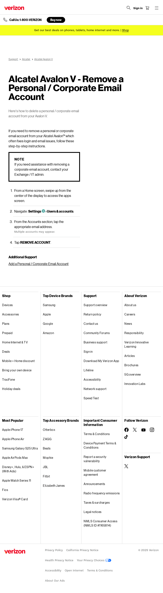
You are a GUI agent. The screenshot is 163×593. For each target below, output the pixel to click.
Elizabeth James (54, 485)
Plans (6, 323)
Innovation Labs (135, 384)
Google (48, 323)
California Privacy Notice (82, 550)
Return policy (92, 314)
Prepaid (7, 333)
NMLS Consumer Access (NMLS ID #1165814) (100, 523)
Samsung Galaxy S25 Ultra (20, 448)
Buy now (56, 20)
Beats (47, 448)
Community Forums (97, 333)
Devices (7, 305)
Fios (5, 490)
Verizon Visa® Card (15, 499)
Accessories (10, 314)
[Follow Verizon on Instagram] (152, 430)
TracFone (8, 379)
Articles (129, 356)
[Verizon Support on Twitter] (126, 466)
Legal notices (93, 512)
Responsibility (134, 333)
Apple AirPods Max (15, 457)
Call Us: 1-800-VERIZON (25, 19)
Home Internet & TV (15, 342)
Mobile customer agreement (95, 472)
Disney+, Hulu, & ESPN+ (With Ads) (18, 469)
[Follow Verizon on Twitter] (135, 430)
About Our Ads (55, 580)
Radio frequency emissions (102, 493)
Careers (129, 314)
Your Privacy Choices (94, 560)
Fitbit (46, 476)
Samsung (49, 305)
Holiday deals (11, 389)
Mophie (48, 457)
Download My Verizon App (101, 361)
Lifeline (88, 370)
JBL (45, 467)
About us (130, 305)
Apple (47, 314)
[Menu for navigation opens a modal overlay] (156, 7)
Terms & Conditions (97, 434)
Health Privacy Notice (59, 560)
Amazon (48, 333)
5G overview (132, 374)
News (128, 323)
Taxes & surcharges (97, 502)
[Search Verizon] (128, 7)
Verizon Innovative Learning (136, 344)
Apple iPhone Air (13, 439)
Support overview (95, 305)
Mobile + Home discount (18, 361)
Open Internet (74, 570)
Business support (95, 342)
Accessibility (92, 379)
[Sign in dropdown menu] (138, 8)
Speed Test (91, 398)
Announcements (94, 484)
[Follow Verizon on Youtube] (143, 430)
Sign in (88, 351)
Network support (95, 389)
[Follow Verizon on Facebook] (126, 430)
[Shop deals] (125, 30)
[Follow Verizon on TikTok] (126, 437)
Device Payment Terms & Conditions (100, 445)
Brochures (131, 365)
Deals (6, 351)
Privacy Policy (54, 550)
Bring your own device (17, 370)
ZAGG (47, 439)
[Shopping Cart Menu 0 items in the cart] (147, 7)
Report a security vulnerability (95, 459)
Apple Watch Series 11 (16, 480)
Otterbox (49, 429)
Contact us (91, 323)
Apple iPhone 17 (12, 429)
